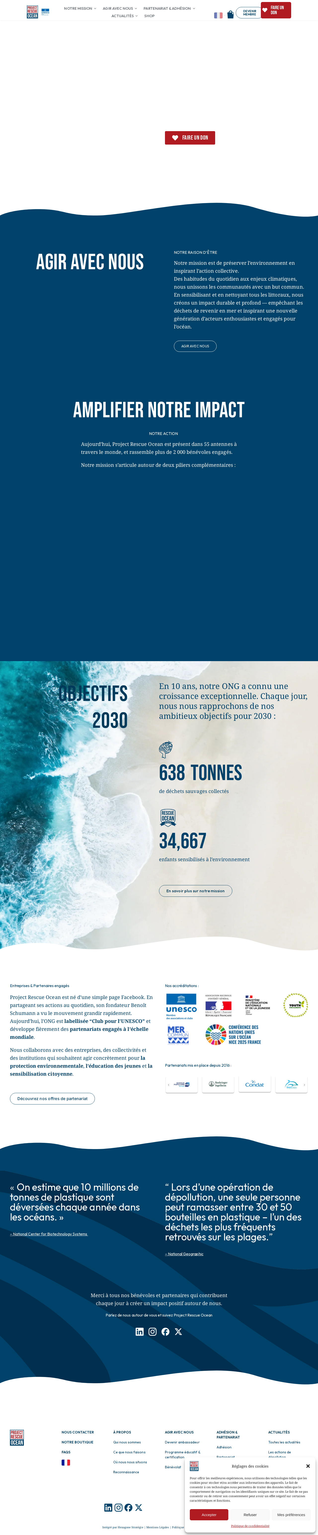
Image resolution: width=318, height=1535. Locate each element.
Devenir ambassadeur (182, 1442)
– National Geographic (184, 1253)
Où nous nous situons (130, 1462)
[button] (308, 1466)
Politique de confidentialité (250, 1526)
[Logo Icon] (108, 1505)
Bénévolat (173, 1467)
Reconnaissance (126, 1472)
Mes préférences (291, 1515)
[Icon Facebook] (165, 1329)
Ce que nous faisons (129, 1452)
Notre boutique (77, 1442)
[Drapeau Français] (66, 1461)
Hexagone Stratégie (130, 1527)
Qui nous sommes (127, 1442)
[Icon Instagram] (153, 1329)
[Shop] (230, 12)
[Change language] (219, 15)
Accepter (209, 1515)
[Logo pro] (32, 7)
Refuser (250, 1515)
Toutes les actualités (284, 1442)
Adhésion (224, 1447)
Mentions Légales (157, 1527)
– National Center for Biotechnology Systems (49, 1233)
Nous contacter (78, 1432)
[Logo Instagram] (118, 1505)
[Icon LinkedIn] (140, 1329)
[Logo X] (139, 1505)
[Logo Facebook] (128, 1505)
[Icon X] (178, 1329)
